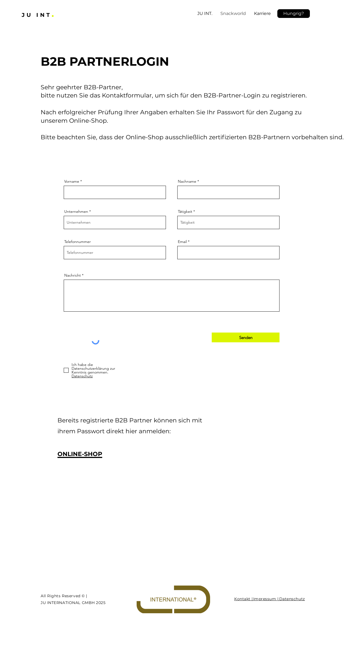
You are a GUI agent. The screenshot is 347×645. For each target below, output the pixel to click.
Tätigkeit (185, 211)
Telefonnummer (77, 242)
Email (182, 242)
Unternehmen (76, 211)
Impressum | (265, 598)
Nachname (187, 181)
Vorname (71, 181)
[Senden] (245, 337)
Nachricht (72, 275)
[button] (293, 13)
